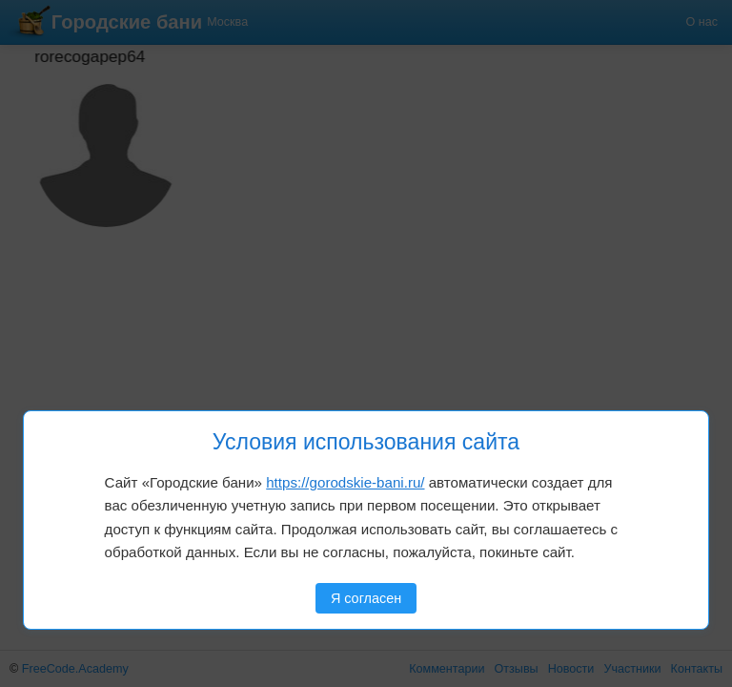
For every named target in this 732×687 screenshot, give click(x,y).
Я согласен (366, 598)
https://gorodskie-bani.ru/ (345, 482)
